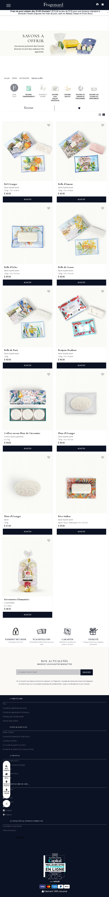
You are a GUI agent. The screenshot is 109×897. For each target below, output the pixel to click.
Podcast (8, 814)
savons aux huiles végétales (55, 92)
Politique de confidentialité (13, 717)
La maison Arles (6, 777)
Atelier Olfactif (8, 732)
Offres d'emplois (9, 830)
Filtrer (28, 108)
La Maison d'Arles (10, 741)
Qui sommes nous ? (11, 761)
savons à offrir (43, 91)
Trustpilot (19, 837)
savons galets (67, 91)
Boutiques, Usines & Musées (14, 765)
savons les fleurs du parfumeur (94, 92)
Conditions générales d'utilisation (16, 712)
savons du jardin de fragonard (80, 92)
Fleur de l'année (6, 792)
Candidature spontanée (12, 826)
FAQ (4, 704)
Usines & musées (7, 784)
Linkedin (8, 810)
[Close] (107, 12)
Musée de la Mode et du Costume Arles (18, 749)
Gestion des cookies (10, 721)
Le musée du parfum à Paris (14, 745)
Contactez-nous (11, 773)
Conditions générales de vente (15, 708)
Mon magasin (7, 769)
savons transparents (29, 91)
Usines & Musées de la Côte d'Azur (16, 736)
